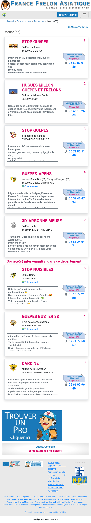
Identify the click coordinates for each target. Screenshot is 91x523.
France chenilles (64, 497)
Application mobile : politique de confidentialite (57, 475)
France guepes (64, 499)
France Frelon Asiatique (47, 499)
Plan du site (53, 481)
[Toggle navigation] (84, 15)
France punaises (21, 505)
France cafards (8, 497)
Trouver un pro (24, 21)
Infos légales (54, 462)
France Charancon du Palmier (44, 497)
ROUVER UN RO (68, 14)
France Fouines (30, 499)
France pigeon (77, 502)
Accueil (10, 21)
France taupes (81, 505)
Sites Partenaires (56, 484)
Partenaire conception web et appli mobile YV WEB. (45, 512)
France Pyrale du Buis (65, 505)
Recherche (39, 21)
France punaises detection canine (42, 505)
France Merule (76, 499)
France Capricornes (23, 497)
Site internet (31, 186)
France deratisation (79, 497)
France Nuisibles (41, 502)
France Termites (45, 507)
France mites (12, 502)
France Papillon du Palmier (59, 502)
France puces (8, 505)
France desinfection (15, 499)
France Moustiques (25, 502)
